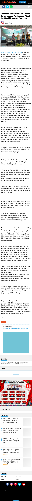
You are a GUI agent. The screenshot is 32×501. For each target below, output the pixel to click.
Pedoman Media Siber (20, 488)
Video (17, 479)
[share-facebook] (3, 6)
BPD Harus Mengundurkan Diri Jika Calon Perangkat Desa (11, 440)
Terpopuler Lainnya (16, 469)
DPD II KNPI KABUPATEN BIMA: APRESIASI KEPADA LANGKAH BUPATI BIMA (11, 420)
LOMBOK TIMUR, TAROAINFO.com (11, 52)
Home (2, 10)
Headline (3, 477)
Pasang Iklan (11, 488)
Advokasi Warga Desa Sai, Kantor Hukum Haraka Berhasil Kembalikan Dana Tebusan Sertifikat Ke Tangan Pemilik (12, 451)
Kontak (27, 488)
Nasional (18, 477)
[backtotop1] (30, 490)
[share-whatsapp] (11, 6)
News (2, 479)
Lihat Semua (16, 373)
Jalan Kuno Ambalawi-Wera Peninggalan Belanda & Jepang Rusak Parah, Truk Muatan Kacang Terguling (11, 461)
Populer (23, 2)
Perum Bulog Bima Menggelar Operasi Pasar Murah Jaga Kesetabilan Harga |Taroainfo (16, 328)
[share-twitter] (7, 6)
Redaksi (5, 488)
